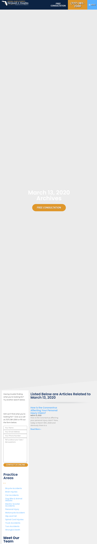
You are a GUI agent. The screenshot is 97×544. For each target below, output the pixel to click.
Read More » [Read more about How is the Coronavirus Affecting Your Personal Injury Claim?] (36, 429)
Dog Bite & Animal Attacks (13, 499)
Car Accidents (12, 495)
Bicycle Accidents (13, 488)
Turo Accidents (12, 526)
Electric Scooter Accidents (12, 505)
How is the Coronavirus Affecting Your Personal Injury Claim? (44, 410)
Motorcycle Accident (15, 512)
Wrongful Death (12, 529)
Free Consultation (58, 4)
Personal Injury (12, 509)
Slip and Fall (11, 516)
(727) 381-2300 (77, 5)
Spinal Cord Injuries (14, 519)
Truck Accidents (12, 523)
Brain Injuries (11, 491)
